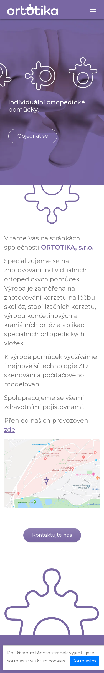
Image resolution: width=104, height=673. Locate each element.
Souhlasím (84, 661)
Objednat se (32, 136)
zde (9, 429)
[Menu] (93, 10)
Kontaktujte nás (52, 535)
